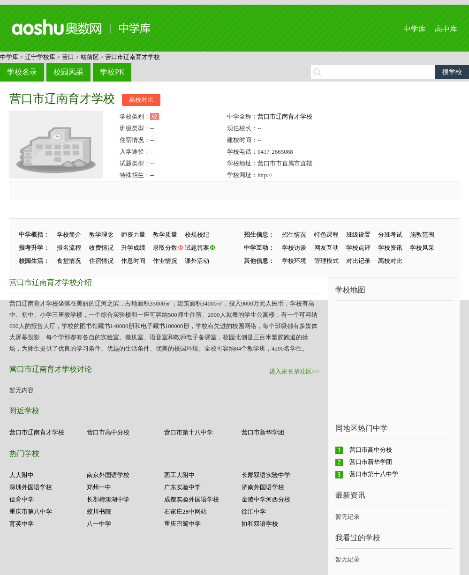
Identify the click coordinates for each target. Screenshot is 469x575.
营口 (68, 56)
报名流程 (69, 247)
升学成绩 (133, 247)
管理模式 (326, 260)
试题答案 (197, 247)
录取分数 (165, 247)
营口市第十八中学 (188, 432)
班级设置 (358, 234)
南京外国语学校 (108, 474)
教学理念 (101, 234)
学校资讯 (390, 247)
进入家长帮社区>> (294, 371)
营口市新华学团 (263, 432)
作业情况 (165, 260)
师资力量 (133, 234)
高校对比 (141, 99)
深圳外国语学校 (30, 487)
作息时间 (133, 260)
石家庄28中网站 (185, 511)
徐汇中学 (254, 511)
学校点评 (358, 247)
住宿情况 (101, 260)
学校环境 (294, 260)
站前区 (90, 56)
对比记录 (358, 260)
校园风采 (68, 72)
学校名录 (22, 72)
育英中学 (21, 523)
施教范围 (422, 234)
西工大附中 (179, 474)
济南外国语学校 (263, 487)
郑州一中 (99, 487)
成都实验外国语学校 (191, 499)
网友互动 (326, 247)
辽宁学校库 (40, 56)
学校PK (112, 72)
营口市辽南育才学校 (132, 56)
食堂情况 (69, 260)
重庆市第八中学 (30, 511)
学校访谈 (294, 247)
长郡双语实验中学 (266, 474)
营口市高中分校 (108, 432)
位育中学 (21, 499)
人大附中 (21, 474)
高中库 (446, 29)
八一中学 (99, 523)
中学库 (414, 29)
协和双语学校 (260, 523)
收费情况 (101, 247)
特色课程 (326, 234)
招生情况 (294, 234)
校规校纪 (197, 234)
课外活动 (197, 260)
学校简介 (69, 234)
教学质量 (165, 234)
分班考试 (390, 234)
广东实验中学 (182, 487)
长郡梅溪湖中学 (108, 499)
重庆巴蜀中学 (182, 523)
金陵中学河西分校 (266, 499)
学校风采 (422, 247)
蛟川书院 (99, 511)
